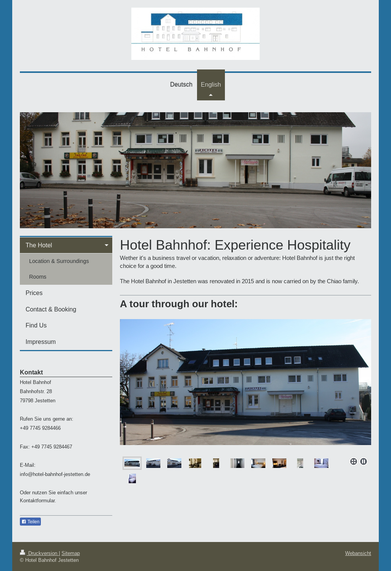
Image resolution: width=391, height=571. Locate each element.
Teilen (30, 521)
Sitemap (70, 553)
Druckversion (39, 553)
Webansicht (358, 553)
